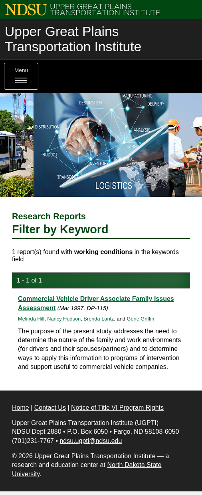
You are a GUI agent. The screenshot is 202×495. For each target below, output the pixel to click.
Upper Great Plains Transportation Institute (73, 39)
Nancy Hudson (64, 319)
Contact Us (50, 407)
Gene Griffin (140, 319)
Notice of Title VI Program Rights (117, 407)
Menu (21, 76)
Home (20, 407)
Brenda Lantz (98, 319)
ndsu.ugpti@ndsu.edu (90, 440)
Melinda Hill (31, 319)
